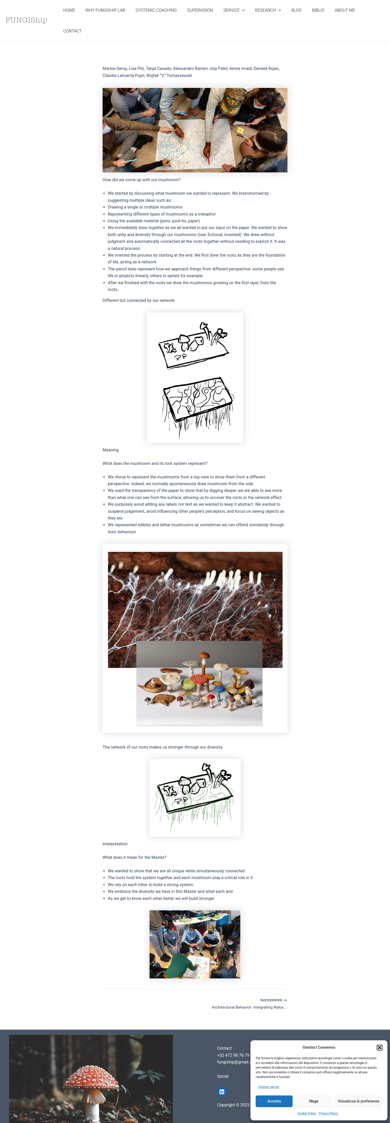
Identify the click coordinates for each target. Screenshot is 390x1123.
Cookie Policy (306, 1113)
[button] (379, 1047)
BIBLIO (319, 16)
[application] (249, 16)
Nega (313, 1101)
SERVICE (241, 16)
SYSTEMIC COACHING (167, 16)
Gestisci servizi (268, 1087)
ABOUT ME (344, 16)
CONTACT (371, 16)
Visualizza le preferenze (358, 1101)
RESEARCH (273, 16)
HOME (85, 16)
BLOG (299, 16)
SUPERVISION (209, 16)
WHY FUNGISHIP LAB (119, 16)
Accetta (274, 1101)
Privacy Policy (328, 1113)
